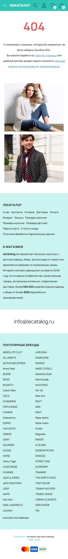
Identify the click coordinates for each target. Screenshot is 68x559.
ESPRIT (7, 423)
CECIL (6, 396)
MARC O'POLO (43, 368)
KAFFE (6, 494)
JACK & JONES (11, 477)
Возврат (8, 217)
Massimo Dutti (43, 374)
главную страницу (45, 55)
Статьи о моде (29, 228)
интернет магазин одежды (40, 536)
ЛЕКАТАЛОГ (19, 5)
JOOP (6, 488)
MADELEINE (42, 357)
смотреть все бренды (16, 517)
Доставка (42, 212)
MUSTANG (41, 385)
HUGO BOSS (10, 466)
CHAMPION (9, 401)
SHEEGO (40, 456)
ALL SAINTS (9, 357)
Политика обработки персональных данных (29, 234)
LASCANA (41, 352)
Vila (37, 510)
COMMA (8, 412)
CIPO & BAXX (10, 406)
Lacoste (7, 510)
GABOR (7, 434)
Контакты (16, 212)
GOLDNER (8, 445)
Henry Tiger (9, 461)
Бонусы (19, 217)
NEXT (38, 401)
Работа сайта (11, 228)
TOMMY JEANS (43, 494)
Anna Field (9, 368)
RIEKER (39, 439)
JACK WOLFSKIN (12, 483)
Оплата (54, 212)
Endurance (9, 417)
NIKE (38, 406)
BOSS (6, 379)
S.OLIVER (40, 445)
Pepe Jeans (41, 417)
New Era (40, 396)
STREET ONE (42, 461)
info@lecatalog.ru (34, 321)
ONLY (38, 412)
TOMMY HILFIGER (45, 488)
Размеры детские (36, 223)
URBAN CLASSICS (45, 499)
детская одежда (49, 66)
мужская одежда (28, 66)
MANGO (40, 363)
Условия (29, 212)
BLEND (7, 374)
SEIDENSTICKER (44, 450)
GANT (6, 439)
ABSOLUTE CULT (12, 352)
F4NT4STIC (9, 428)
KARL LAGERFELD (13, 505)
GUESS (7, 450)
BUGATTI (8, 385)
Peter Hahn (41, 423)
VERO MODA (42, 505)
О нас (6, 212)
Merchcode (42, 379)
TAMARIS (40, 472)
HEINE (6, 456)
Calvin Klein (9, 390)
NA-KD (39, 390)
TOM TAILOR (42, 483)
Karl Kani (8, 499)
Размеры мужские (13, 223)
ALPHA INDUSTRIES (14, 363)
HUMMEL (8, 472)
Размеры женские (36, 217)
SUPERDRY (41, 466)
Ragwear (40, 434)
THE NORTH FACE (45, 477)
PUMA (38, 428)
